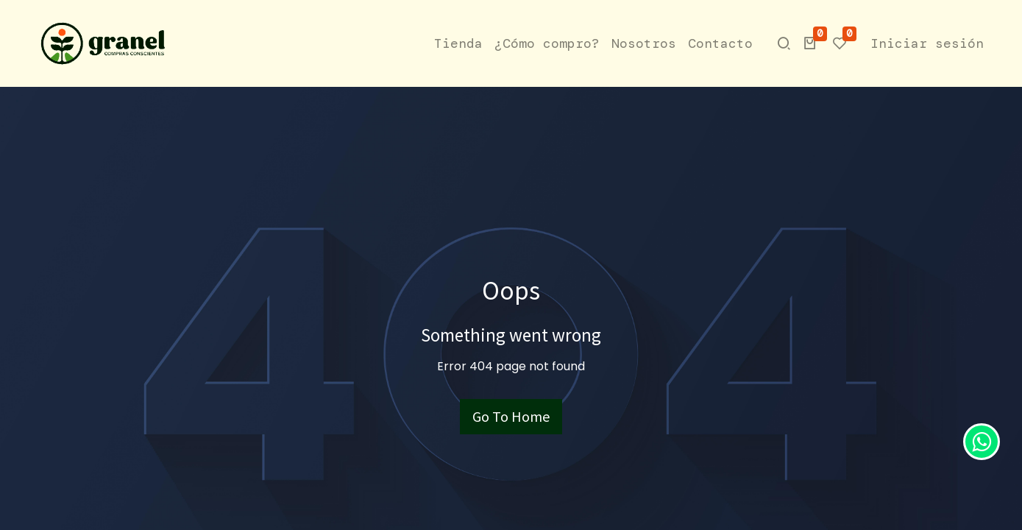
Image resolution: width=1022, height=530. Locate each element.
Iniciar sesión (927, 43)
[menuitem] (458, 44)
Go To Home (511, 416)
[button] (810, 43)
